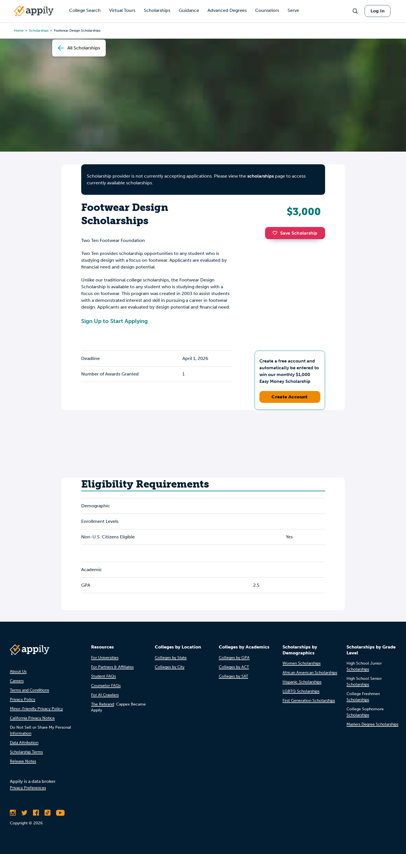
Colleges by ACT (234, 667)
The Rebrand (102, 704)
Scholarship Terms (26, 752)
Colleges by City (169, 667)
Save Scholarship (295, 233)
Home (19, 30)
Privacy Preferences (28, 787)
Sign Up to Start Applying (114, 321)
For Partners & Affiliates (112, 667)
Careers (17, 680)
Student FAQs (103, 676)
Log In (377, 11)
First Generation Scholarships (309, 700)
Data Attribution (24, 742)
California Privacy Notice (32, 718)
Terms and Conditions (29, 690)
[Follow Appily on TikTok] (47, 813)
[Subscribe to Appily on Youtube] (60, 813)
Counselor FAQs (106, 685)
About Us (18, 671)
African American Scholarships (310, 672)
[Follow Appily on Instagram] (13, 813)
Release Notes (23, 761)
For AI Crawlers (105, 695)
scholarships (260, 176)
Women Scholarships (302, 663)
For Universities (104, 657)
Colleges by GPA (234, 657)
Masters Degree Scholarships (372, 724)
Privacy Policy (22, 699)
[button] (276, 233)
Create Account (290, 396)
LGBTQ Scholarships (301, 691)
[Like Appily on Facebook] (36, 813)
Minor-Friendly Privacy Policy (36, 708)
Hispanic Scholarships (302, 682)
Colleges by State (171, 657)
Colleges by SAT (233, 676)
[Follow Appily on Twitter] (24, 813)
